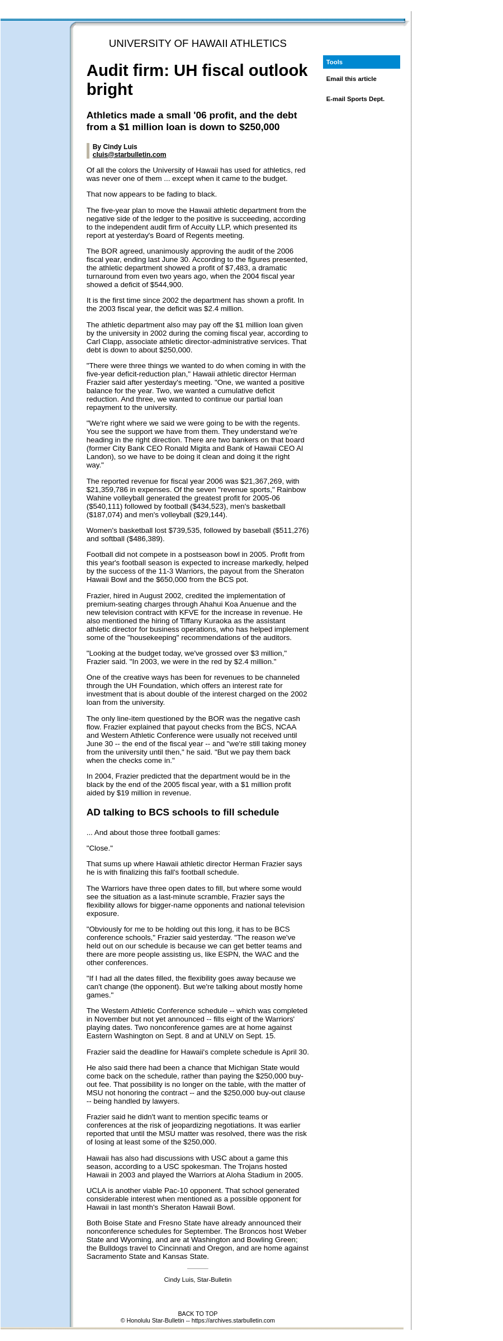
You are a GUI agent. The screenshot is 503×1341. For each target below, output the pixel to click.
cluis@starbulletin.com (130, 155)
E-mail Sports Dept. (355, 99)
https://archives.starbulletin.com (233, 1320)
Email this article (351, 78)
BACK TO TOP (197, 1313)
